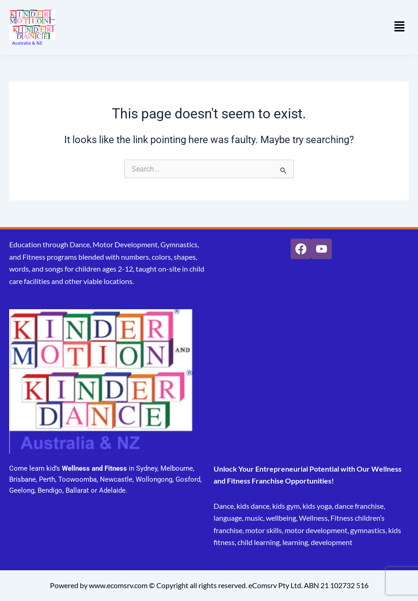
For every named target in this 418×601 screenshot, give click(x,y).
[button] (399, 27)
